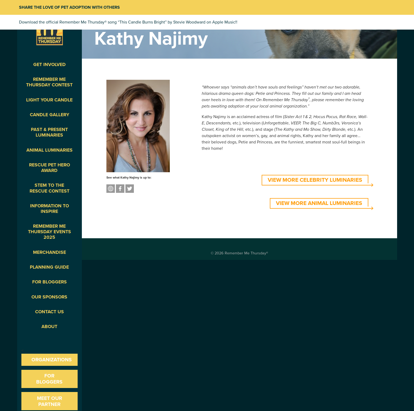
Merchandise (49, 252)
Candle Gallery (49, 115)
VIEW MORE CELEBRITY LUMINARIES (315, 180)
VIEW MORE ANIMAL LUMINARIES (319, 203)
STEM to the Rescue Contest (49, 188)
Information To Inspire (49, 208)
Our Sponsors (49, 297)
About (49, 326)
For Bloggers (49, 282)
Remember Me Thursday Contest (49, 82)
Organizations (51, 360)
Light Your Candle (49, 100)
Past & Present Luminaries (49, 132)
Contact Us (49, 312)
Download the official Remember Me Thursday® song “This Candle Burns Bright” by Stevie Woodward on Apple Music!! (128, 22)
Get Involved (49, 64)
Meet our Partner (49, 401)
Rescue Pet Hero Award (49, 167)
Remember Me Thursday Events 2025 (49, 231)
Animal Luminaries (49, 150)
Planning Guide (49, 267)
